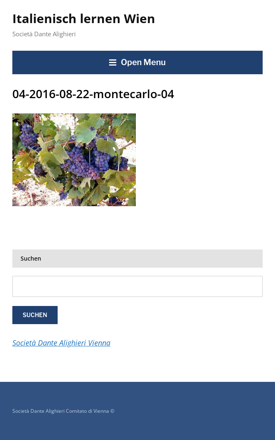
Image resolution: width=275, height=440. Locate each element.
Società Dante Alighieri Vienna (61, 343)
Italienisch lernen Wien (83, 18)
